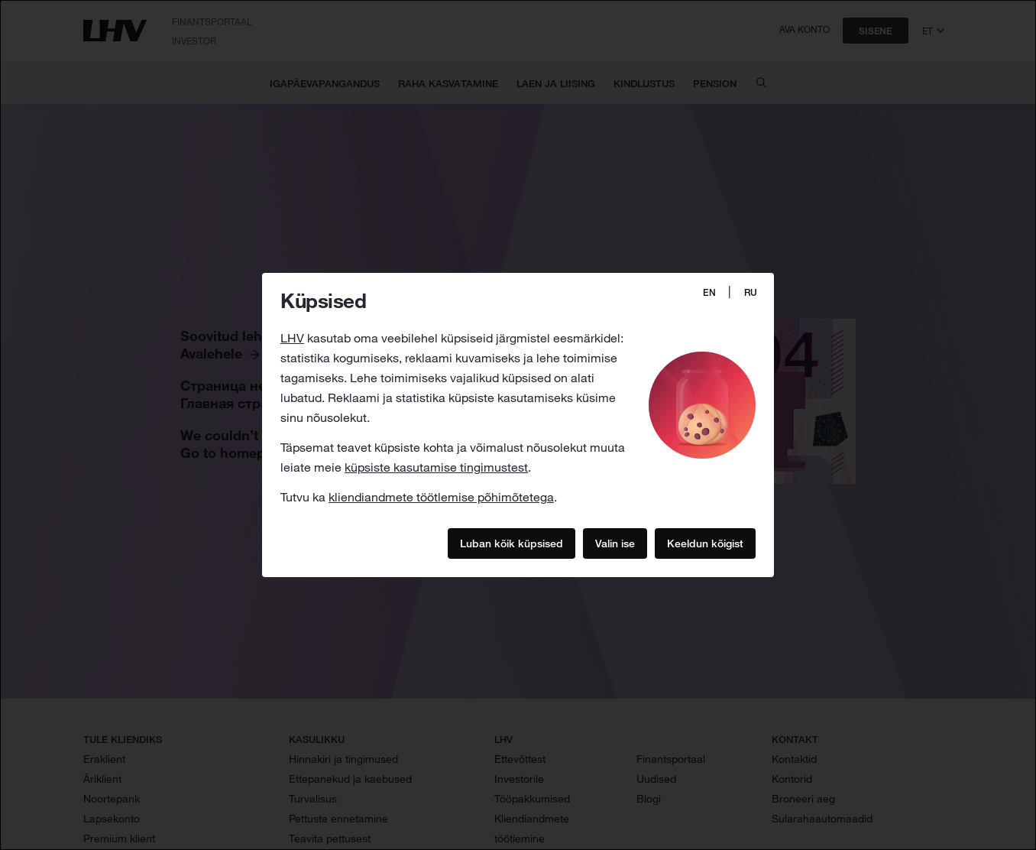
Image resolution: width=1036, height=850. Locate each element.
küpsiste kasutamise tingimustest (436, 467)
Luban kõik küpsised (511, 543)
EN (709, 292)
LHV (292, 338)
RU (750, 292)
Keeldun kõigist (705, 543)
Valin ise (615, 543)
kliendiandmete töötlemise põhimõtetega (441, 496)
